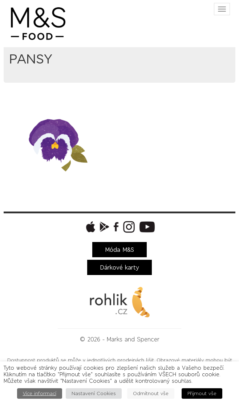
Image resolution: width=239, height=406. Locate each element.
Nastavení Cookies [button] (94, 393)
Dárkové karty (119, 267)
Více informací (39, 393)
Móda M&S (119, 250)
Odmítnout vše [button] (151, 393)
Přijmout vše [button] (201, 393)
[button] (90, 226)
